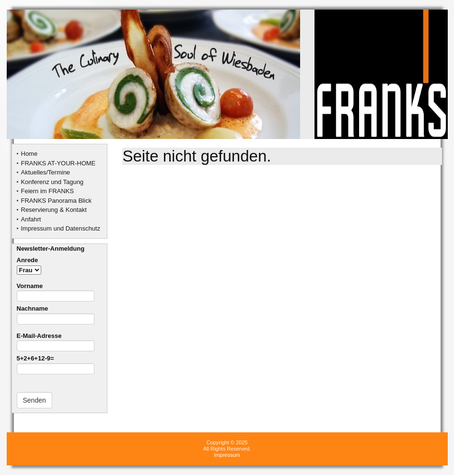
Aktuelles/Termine (45, 172)
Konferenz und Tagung (52, 181)
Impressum (227, 455)
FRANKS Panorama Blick (56, 200)
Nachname (55, 313)
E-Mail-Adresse (55, 340)
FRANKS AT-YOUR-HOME (58, 163)
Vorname (55, 290)
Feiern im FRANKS (47, 191)
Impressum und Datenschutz (60, 228)
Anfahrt (31, 219)
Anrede (29, 264)
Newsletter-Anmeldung (51, 248)
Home (29, 153)
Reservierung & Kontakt (54, 209)
